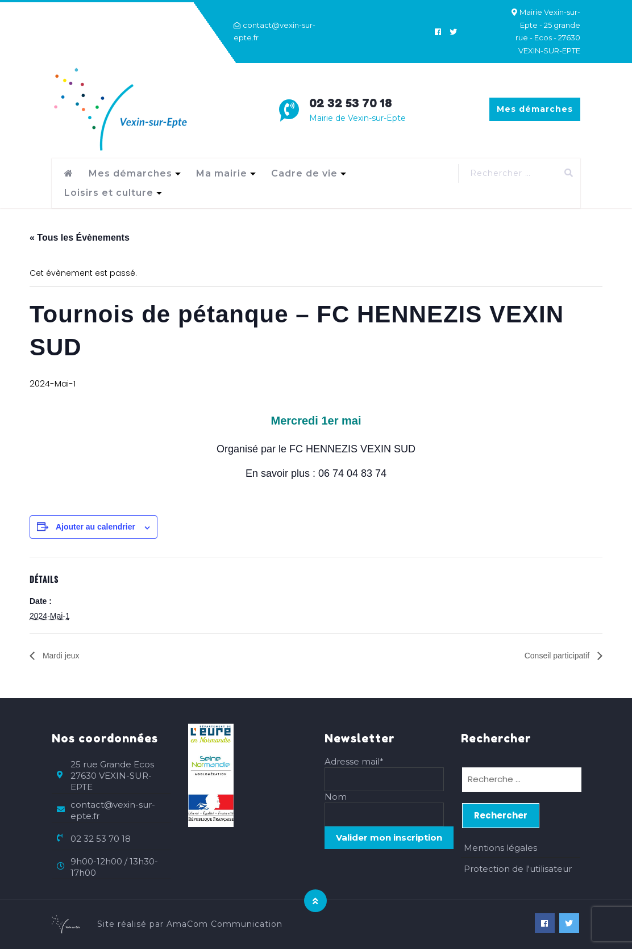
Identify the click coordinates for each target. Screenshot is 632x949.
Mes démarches (535, 109)
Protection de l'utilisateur (518, 868)
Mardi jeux (59, 655)
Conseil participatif (558, 655)
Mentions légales (500, 847)
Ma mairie (221, 173)
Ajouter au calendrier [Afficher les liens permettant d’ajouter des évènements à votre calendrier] (95, 526)
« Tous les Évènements (80, 237)
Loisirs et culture (108, 192)
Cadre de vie (304, 173)
